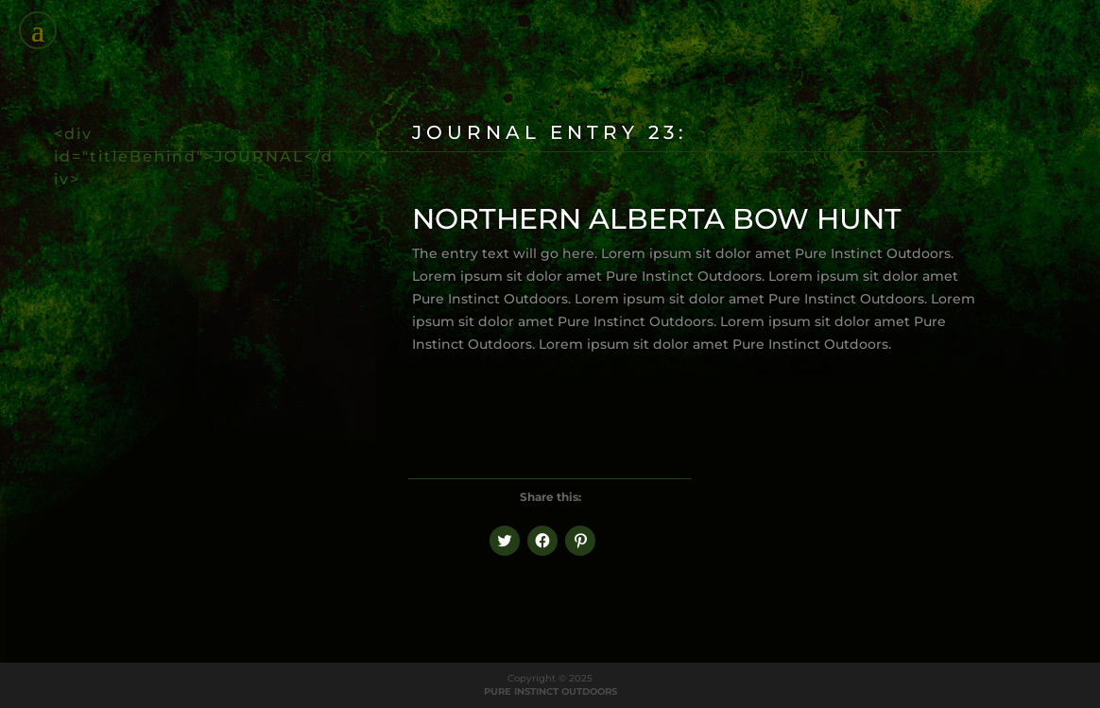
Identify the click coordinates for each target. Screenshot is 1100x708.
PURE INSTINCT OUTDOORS (550, 691)
